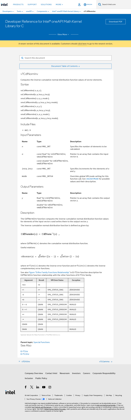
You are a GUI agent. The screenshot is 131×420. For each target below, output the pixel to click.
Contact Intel (51, 373)
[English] (88, 4)
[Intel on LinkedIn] (38, 387)
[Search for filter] (65, 58)
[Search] (99, 4)
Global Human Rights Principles (55, 409)
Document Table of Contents (64, 66)
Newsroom (65, 373)
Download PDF (115, 21)
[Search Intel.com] (116, 4)
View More (63, 34)
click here (82, 43)
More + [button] (59, 4)
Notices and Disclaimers (43, 407)
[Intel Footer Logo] (10, 392)
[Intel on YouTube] (44, 387)
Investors (76, 373)
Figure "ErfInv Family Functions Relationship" (49, 272)
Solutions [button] (46, 4)
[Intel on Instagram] (50, 387)
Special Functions (42, 342)
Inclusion (29, 378)
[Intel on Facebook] (26, 387)
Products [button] (18, 4)
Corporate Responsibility (104, 373)
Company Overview (34, 373)
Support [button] (32, 4)
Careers (86, 373)
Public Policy (41, 378)
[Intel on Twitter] (32, 387)
